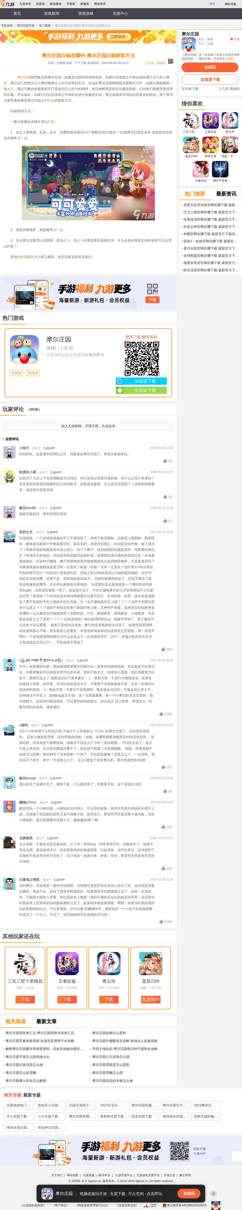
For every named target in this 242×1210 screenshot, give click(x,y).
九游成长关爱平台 (148, 1175)
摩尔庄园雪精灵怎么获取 (110, 1065)
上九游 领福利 (229, 89)
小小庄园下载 (48, 1116)
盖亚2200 (150, 981)
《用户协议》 (60, 1205)
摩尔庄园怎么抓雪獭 (21, 1073)
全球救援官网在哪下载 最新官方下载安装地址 (211, 256)
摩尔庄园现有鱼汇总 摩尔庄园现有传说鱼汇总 (40, 1033)
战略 (143, 987)
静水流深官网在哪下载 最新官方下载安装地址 (211, 270)
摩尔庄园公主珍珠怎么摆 (110, 1057)
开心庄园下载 (17, 1116)
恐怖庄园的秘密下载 (206, 1117)
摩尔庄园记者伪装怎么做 (24, 1065)
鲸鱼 (20, 257)
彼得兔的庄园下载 (174, 1117)
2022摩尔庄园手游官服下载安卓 (206, 1106)
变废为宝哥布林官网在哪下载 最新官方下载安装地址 (211, 205)
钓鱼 (51, 122)
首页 (17, 13)
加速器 (33, 373)
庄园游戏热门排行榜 (18, 1106)
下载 (152, 299)
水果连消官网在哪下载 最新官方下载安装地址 (211, 219)
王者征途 (67, 981)
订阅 (235, 39)
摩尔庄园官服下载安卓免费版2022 (143, 1106)
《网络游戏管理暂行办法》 (92, 1205)
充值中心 (120, 13)
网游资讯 (100, 4)
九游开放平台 (124, 1175)
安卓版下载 (136, 390)
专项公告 (169, 1175)
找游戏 (40, 4)
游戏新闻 (51, 13)
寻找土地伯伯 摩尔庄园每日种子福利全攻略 (125, 1049)
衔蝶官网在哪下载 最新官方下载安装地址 (211, 234)
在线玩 (210, 67)
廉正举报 (185, 1175)
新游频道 (55, 4)
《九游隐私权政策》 (33, 1205)
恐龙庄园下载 (141, 1116)
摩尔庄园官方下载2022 (174, 1106)
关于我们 (57, 1175)
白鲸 (51, 100)
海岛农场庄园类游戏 (18, 1128)
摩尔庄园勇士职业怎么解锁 (26, 1081)
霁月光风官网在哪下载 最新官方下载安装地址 (211, 248)
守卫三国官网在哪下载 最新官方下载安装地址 (211, 212)
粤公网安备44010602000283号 (184, 1205)
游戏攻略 (86, 13)
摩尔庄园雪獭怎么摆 (107, 1073)
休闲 (51, 348)
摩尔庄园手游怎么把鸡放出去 (28, 1057)
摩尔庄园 (24, 77)
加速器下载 (136, 381)
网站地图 (73, 1175)
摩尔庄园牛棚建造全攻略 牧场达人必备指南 (125, 1041)
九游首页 (25, 4)
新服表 (84, 4)
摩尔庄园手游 (25, 25)
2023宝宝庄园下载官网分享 (110, 1106)
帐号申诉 (105, 1175)
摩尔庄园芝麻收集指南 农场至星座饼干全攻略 (40, 1041)
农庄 (10, 89)
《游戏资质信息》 (127, 1205)
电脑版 (16, 373)
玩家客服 (89, 1175)
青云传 (108, 981)
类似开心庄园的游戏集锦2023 (49, 1106)
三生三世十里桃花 (25, 981)
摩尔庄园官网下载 (81, 1117)
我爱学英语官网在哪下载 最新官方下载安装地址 (211, 263)
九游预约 (150, 999)
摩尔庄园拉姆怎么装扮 (109, 1033)
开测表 (71, 4)
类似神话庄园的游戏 (49, 1128)
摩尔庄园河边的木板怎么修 (112, 1081)
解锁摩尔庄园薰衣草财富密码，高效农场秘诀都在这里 (46, 1049)
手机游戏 (7, 25)
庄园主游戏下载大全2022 (81, 1106)
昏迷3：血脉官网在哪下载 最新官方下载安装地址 (211, 241)
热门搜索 (45, 25)
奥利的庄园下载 (112, 1116)
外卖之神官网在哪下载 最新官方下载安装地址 (211, 227)
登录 (212, 4)
